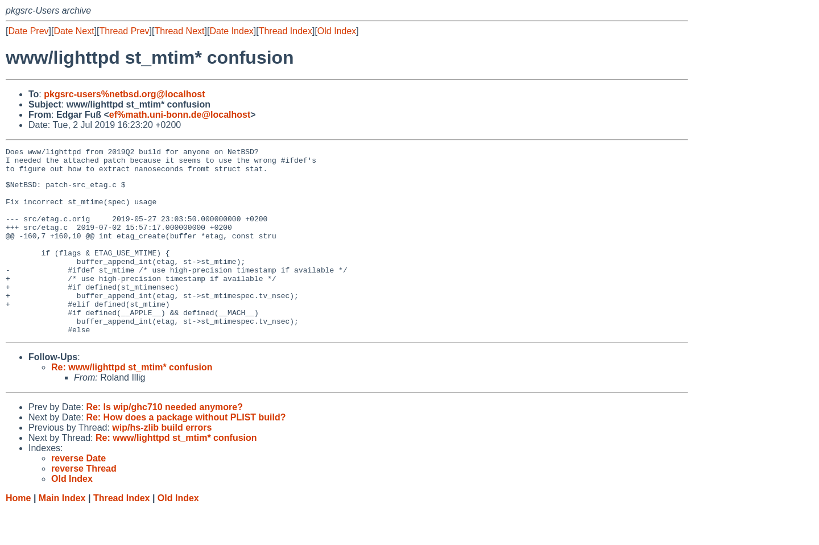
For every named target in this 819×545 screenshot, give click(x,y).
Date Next (73, 31)
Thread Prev (125, 31)
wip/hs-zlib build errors (162, 463)
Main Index (62, 534)
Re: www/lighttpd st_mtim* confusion (132, 403)
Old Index (336, 31)
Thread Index (285, 31)
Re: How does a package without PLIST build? (186, 453)
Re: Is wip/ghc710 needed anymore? (164, 443)
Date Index (231, 31)
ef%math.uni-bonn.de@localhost (180, 114)
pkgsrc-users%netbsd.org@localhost (124, 94)
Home (18, 534)
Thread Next (179, 31)
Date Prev (28, 31)
